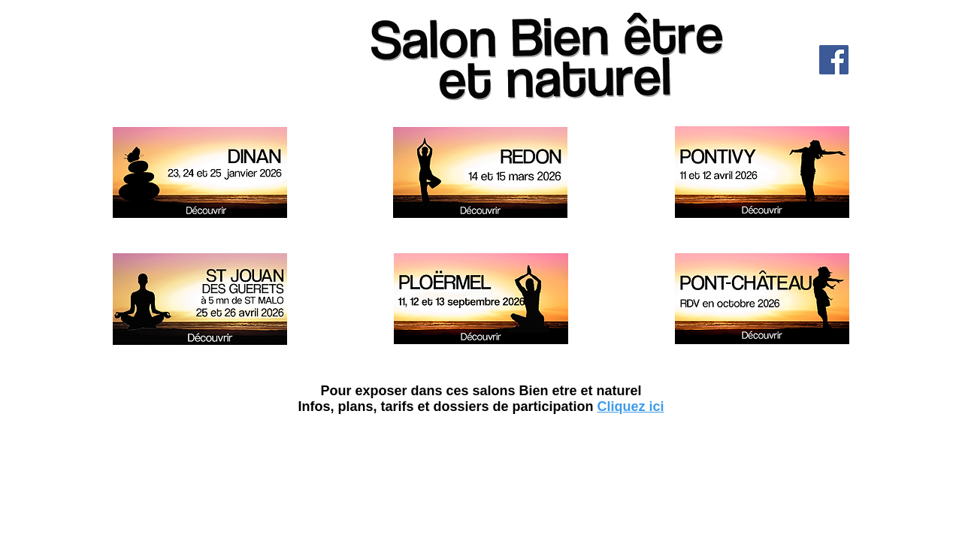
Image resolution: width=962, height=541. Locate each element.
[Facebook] (834, 59)
